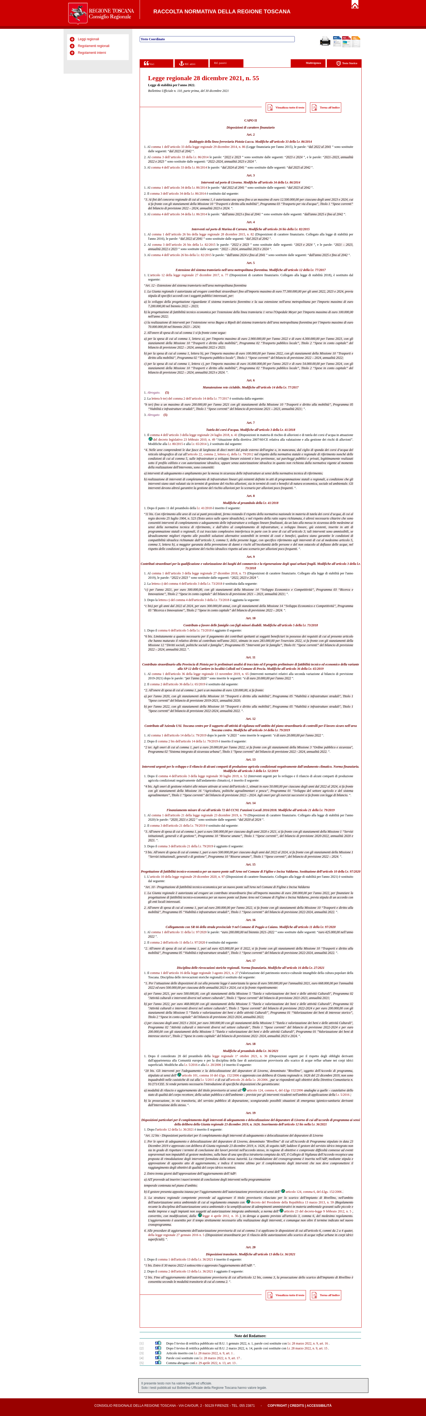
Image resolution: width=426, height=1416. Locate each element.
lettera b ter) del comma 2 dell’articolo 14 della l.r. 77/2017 (190, 398)
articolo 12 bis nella (297, 1124)
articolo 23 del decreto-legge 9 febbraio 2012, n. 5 (315, 1211)
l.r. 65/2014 (199, 444)
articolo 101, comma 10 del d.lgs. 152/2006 (208, 1075)
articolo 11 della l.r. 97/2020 (317, 927)
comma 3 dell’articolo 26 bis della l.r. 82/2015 (183, 245)
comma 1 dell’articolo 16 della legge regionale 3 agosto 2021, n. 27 (194, 973)
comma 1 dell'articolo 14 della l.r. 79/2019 (178, 735)
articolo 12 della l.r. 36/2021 (175, 1129)
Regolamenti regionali (93, 46)
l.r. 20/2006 (213, 1065)
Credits (297, 1406)
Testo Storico (346, 63)
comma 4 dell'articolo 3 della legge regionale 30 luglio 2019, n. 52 (202, 776)
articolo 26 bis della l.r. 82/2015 (288, 229)
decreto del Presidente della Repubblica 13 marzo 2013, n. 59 (290, 1202)
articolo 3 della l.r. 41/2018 (277, 430)
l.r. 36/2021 (270, 1051)
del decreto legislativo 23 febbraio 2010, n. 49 (181, 439)
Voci (149, 63)
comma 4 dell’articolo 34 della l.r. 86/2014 (179, 214)
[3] (141, 1353)
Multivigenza (313, 62)
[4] (141, 1358)
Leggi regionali (88, 39)
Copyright (277, 1406)
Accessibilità (319, 1406)
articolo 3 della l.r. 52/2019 (260, 771)
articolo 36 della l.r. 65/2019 (305, 669)
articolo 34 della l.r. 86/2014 (281, 182)
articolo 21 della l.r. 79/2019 (316, 810)
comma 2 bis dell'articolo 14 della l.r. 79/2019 (188, 741)
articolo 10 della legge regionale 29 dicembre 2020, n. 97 (187, 877)
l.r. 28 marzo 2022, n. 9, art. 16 (308, 1343)
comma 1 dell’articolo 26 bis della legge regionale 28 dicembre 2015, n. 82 (203, 234)
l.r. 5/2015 (207, 1080)
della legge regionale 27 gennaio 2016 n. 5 (176, 1235)
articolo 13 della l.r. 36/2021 (277, 1254)
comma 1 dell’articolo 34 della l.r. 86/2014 (179, 187)
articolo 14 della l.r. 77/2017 (280, 387)
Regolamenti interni (92, 53)
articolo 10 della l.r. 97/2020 (342, 871)
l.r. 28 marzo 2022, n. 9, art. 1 (213, 1353)
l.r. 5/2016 (191, 1065)
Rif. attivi (187, 63)
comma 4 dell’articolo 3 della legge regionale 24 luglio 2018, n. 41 (193, 435)
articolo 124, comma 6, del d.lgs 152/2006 (272, 1090)
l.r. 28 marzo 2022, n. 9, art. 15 (307, 1348)
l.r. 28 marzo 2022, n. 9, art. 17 (219, 1358)
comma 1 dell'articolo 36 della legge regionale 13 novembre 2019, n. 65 (200, 674)
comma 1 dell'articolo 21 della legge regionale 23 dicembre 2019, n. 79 (199, 815)
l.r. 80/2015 (175, 444)
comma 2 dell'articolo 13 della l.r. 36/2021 (185, 1271)
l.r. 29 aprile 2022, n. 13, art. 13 (215, 1363)
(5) (167, 392)
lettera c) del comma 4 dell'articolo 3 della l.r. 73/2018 (187, 584)
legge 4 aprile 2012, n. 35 (218, 1216)
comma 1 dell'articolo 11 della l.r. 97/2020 (179, 932)
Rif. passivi (220, 62)
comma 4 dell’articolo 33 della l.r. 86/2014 (179, 167)
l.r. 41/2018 (270, 503)
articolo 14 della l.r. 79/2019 (271, 730)
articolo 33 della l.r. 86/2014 (293, 142)
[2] (141, 1348)
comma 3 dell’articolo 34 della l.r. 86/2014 (178, 193)
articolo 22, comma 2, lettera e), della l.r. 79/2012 (220, 454)
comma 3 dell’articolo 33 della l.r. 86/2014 (180, 157)
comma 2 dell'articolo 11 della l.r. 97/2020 (177, 942)
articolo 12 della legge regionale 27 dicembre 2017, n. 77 (189, 275)
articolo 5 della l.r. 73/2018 (300, 625)
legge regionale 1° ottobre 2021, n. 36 (240, 1056)
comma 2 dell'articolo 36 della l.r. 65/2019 (177, 684)
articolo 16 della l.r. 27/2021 (306, 968)
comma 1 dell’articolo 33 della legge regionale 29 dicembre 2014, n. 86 (198, 147)
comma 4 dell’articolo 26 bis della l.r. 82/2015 (181, 255)
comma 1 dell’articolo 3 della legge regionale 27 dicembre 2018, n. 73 (199, 573)
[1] (141, 1343)
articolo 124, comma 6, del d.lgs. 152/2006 (311, 1192)
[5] (141, 1363)
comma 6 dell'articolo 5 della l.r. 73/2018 (184, 630)
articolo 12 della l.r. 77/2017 (307, 270)
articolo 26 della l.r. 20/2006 (249, 1080)
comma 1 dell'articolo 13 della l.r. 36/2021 (185, 1259)
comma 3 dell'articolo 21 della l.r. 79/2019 (177, 825)
